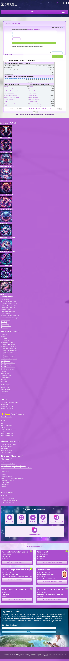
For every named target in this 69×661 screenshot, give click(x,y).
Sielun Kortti (5, 427)
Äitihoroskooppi (6, 309)
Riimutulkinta (5, 404)
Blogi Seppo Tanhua (8, 342)
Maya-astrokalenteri (8, 464)
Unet (5, 101)
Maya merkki (5, 320)
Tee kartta (4, 379)
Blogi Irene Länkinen (8, 363)
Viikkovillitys (5, 299)
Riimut (3, 336)
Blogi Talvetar (5, 361)
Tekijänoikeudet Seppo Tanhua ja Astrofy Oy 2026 (16, 654)
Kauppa (3, 486)
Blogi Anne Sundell (7, 357)
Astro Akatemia (6, 417)
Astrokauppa (5, 377)
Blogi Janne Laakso (7, 353)
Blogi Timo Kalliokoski (8, 346)
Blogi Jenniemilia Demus (9, 351)
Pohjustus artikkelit (7, 480)
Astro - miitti (32, 93)
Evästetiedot (47, 655)
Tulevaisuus (5, 387)
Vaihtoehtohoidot (9, 93)
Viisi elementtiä (6, 450)
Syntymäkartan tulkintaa (11, 103)
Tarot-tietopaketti (7, 425)
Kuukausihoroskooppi (8, 301)
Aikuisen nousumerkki (8, 305)
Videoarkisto (5, 484)
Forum (3, 371)
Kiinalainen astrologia (8, 444)
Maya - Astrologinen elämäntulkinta (13, 466)
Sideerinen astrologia (35, 106)
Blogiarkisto (5, 482)
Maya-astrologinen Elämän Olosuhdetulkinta (16, 468)
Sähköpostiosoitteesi (10, 625)
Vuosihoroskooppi (7, 446)
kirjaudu (29, 29)
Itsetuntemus (5, 390)
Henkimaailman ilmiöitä (11, 91)
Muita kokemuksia (9, 88)
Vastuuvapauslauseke (25, 655)
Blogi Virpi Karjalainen (8, 348)
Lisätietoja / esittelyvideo (16, 562)
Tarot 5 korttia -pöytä (8, 433)
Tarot (3, 423)
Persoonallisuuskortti (8, 429)
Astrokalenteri (6, 375)
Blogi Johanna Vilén (8, 344)
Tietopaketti (5, 373)
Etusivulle (4, 328)
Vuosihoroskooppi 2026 (9, 303)
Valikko (34, 11)
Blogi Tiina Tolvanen (8, 367)
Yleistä (6, 86)
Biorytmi (4, 334)
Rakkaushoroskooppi (8, 312)
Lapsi (3, 394)
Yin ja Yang (5, 448)
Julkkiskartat (7, 106)
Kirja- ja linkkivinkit (9, 99)
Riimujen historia (7, 406)
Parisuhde (4, 392)
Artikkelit (4, 322)
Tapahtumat (33, 95)
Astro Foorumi (13, 23)
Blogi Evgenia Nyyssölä (9, 359)
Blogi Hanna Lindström (9, 369)
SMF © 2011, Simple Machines (46, 108)
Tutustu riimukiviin (7, 408)
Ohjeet (31, 86)
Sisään (58, 3)
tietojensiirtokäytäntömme (51, 621)
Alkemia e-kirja (6, 326)
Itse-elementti (6, 452)
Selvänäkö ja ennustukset (11, 97)
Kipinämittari (5, 314)
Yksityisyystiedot (37, 655)
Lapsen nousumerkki (8, 307)
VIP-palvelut (5, 381)
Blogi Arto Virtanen (7, 365)
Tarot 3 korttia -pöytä (8, 435)
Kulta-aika (4, 474)
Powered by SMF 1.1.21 (30, 108)
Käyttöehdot (61, 654)
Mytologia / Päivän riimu (9, 402)
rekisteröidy (37, 29)
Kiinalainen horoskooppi (9, 318)
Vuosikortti (4, 431)
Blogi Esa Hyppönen (8, 355)
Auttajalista (5, 324)
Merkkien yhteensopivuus (10, 316)
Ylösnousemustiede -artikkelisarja (12, 478)
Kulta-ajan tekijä (6, 476)
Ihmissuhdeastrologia (10, 95)
